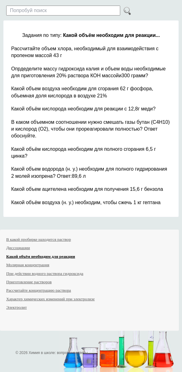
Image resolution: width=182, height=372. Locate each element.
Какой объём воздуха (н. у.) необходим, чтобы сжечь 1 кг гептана (86, 202)
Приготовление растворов (29, 282)
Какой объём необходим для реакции (40, 256)
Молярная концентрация (27, 264)
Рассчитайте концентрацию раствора (38, 290)
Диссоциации (18, 247)
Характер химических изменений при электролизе (50, 299)
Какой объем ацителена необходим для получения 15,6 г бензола (87, 189)
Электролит (16, 307)
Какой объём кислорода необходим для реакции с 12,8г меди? (83, 108)
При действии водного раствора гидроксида (44, 273)
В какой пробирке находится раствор (38, 239)
